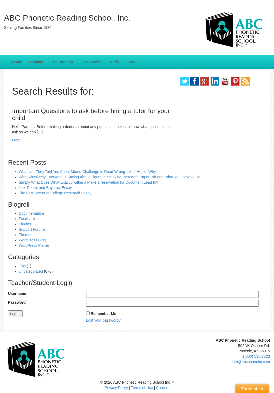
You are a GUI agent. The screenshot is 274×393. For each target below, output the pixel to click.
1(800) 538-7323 (256, 356)
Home (17, 62)
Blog (131, 62)
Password (17, 302)
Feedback (27, 219)
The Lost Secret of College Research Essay (55, 193)
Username (17, 293)
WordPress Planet (34, 245)
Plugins (25, 224)
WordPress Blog (32, 240)
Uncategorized (31, 271)
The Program (62, 62)
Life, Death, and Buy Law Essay (45, 188)
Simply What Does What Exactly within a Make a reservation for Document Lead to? (88, 182)
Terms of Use (142, 388)
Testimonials (91, 62)
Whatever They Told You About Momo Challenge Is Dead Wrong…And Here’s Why (87, 171)
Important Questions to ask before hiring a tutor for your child (91, 114)
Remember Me (103, 313)
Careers (162, 388)
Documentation (31, 213)
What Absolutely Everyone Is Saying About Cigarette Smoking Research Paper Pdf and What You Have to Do (109, 177)
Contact (36, 62)
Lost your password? (103, 320)
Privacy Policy (116, 388)
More (16, 140)
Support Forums (32, 229)
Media (114, 62)
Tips (22, 266)
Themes (25, 235)
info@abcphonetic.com (251, 362)
